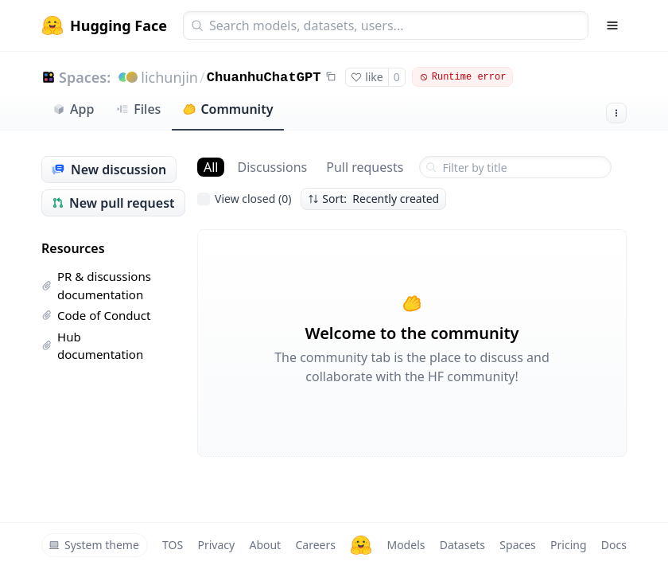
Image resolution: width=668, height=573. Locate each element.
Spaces (517, 544)
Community (228, 109)
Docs (614, 544)
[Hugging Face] (361, 545)
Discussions (272, 167)
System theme (94, 544)
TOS (172, 544)
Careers (315, 544)
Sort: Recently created (373, 198)
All (211, 167)
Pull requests (364, 167)
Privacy (216, 544)
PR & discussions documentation (96, 285)
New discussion (109, 169)
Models (405, 544)
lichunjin (169, 77)
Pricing (568, 544)
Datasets (462, 544)
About (265, 544)
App (73, 109)
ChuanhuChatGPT (264, 77)
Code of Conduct (95, 315)
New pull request (113, 203)
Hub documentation (92, 346)
